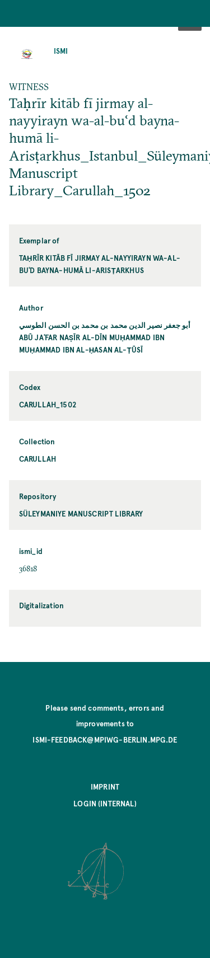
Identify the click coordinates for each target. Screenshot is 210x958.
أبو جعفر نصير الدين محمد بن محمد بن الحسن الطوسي (105, 325)
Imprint (105, 786)
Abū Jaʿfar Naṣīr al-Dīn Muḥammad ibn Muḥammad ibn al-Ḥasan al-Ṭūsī (92, 343)
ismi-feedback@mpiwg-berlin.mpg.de (104, 739)
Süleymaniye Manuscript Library (81, 513)
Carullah (37, 458)
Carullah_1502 (48, 404)
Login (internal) (105, 803)
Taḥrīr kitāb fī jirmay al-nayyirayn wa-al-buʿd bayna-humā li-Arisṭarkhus (99, 263)
